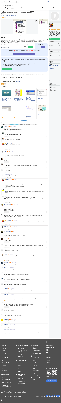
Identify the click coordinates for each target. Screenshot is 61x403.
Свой (7, 254)
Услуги (19, 366)
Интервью (4, 351)
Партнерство (20, 369)
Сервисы (19, 365)
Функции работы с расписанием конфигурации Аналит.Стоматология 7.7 (30, 99)
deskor (7, 267)
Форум (49, 351)
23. (4, 267)
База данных (5, 367)
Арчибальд (8, 132)
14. (4, 226)
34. (4, 329)
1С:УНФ (34, 362)
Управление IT (20, 354)
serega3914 (8, 324)
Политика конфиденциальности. (21, 392)
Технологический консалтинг (8, 380)
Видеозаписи (51, 347)
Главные (4, 348)
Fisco (7, 302)
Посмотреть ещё (24, 120)
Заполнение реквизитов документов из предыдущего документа (29, 115)
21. (4, 254)
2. (4, 132)
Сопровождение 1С (22, 360)
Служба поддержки (52, 368)
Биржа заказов (51, 349)
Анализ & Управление (23, 345)
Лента (3, 350)
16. (4, 231)
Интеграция (4, 370)
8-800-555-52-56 (50, 376)
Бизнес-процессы (21, 348)
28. (4, 294)
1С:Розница (35, 365)
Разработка (4, 365)
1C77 (50, 78)
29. (4, 302)
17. (4, 238)
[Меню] (2, 2)
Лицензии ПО (20, 378)
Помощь (48, 362)
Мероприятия (51, 345)
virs (6, 283)
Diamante (7, 262)
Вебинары (20, 371)
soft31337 (7, 294)
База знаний (5, 357)
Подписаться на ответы (6, 124)
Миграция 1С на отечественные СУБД (6, 386)
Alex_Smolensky (9, 143)
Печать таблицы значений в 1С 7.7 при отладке (6, 114)
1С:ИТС (19, 363)
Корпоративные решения (21, 375)
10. (4, 204)
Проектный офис (37, 377)
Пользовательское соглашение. (7, 392)
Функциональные (5, 360)
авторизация (23, 336)
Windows (50, 81)
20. (4, 249)
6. (4, 143)
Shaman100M (9, 189)
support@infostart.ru (50, 377)
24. (4, 272)
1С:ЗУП (34, 367)
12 (4, 221)
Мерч (49, 352)
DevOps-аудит (5, 377)
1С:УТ (34, 363)
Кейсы (19, 368)
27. (4, 288)
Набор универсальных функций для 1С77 (17, 12)
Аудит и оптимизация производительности (6, 383)
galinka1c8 (8, 329)
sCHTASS (7, 226)
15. (4, 220)
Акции (19, 361)
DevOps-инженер (36, 351)
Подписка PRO (5, 359)
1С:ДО (34, 368)
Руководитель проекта (37, 350)
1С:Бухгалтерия (36, 357)
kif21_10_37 (8, 272)
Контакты (48, 365)
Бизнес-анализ (21, 347)
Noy (6, 151)
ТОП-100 (4, 353)
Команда (19, 353)
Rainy (7, 288)
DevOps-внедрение (6, 379)
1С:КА (34, 360)
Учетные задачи (5, 362)
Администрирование (6, 368)
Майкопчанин (8, 231)
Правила (48, 360)
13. (5, 189)
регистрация (18, 336)
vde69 (7, 238)
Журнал (4, 345)
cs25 (6, 158)
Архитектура (20, 356)
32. (4, 319)
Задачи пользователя (6, 363)
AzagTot (7, 319)
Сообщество (5, 371)
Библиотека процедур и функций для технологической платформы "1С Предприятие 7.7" (18, 99)
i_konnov (7, 314)
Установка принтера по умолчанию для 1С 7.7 (18, 114)
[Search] (53, 342)
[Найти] (59, 342)
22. (4, 262)
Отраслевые (20, 380)
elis (6, 174)
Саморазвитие (21, 357)
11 (5, 191)
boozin (7, 196)
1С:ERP (34, 359)
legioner (6, 169)
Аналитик (35, 348)
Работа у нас (49, 363)
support (7, 138)
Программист (51, 68)
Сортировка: (24, 124)
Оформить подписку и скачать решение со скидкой (24, 53)
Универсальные (36, 370)
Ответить (9, 141)
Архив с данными (52, 71)
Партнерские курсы (37, 353)
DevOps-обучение (6, 376)
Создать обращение (52, 380)
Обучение (35, 345)
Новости (4, 347)
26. (4, 283)
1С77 (34, 373)
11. (4, 179)
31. (4, 314)
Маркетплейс (36, 356)
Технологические (21, 383)
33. (4, 324)
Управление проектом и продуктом (22, 351)
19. (4, 243)
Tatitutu (6, 126)
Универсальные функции (53, 65)
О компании (49, 356)
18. (4, 196)
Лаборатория (5, 374)
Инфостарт (17, 81)
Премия (4, 355)
